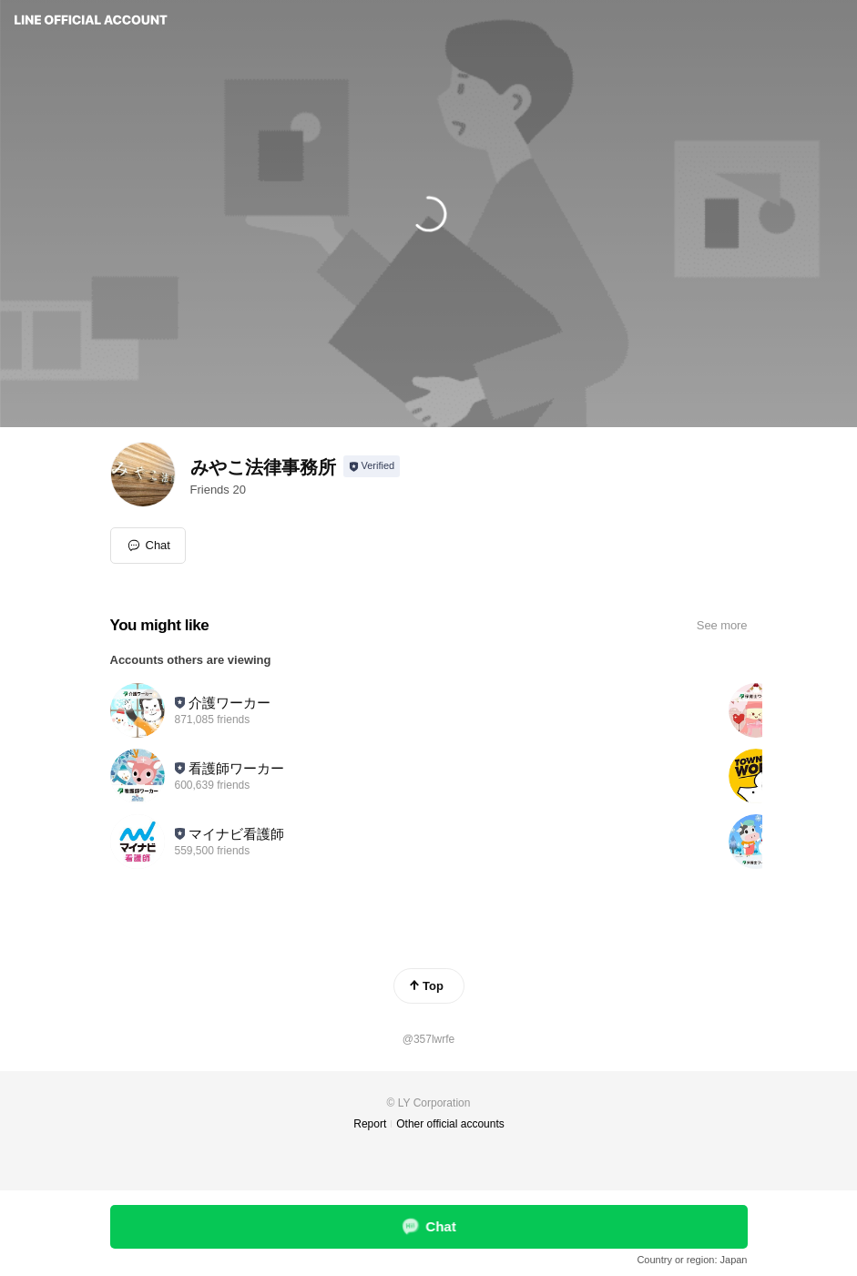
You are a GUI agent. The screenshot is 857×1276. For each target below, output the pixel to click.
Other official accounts (450, 1124)
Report (369, 1124)
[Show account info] (372, 466)
